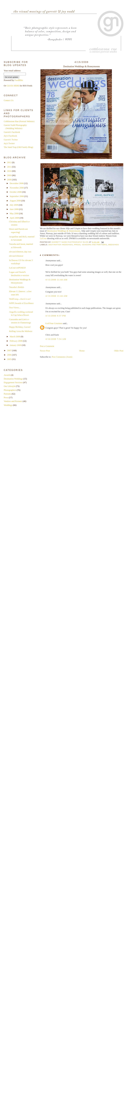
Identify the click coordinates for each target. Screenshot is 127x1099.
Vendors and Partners (94, 245)
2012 (9, 162)
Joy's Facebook (10, 136)
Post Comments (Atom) (62, 357)
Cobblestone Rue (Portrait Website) (19, 121)
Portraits (7, 394)
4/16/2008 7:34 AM (55, 339)
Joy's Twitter (9, 143)
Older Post (118, 351)
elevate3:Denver (16, 256)
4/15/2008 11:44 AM (56, 280)
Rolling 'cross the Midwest (20, 331)
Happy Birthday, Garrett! (20, 327)
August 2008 (15, 200)
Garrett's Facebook (12, 132)
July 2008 (14, 205)
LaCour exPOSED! (17, 268)
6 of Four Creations (53, 323)
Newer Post (45, 351)
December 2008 (17, 183)
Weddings (113, 245)
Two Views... (14, 307)
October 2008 (16, 192)
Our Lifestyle (9, 386)
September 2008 (17, 196)
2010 (9, 171)
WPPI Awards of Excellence (21, 303)
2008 (9, 179)
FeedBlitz (18, 80)
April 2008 (15, 218)
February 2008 (16, 341)
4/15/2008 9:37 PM (55, 316)
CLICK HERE (13, 86)
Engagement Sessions (13, 382)
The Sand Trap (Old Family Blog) (18, 147)
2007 (9, 350)
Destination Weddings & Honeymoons (63, 231)
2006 (9, 355)
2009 (9, 175)
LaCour (43, 238)
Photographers (10, 390)
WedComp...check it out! (20, 299)
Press (77, 245)
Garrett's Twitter (11, 140)
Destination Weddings (60, 245)
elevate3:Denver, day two (20, 252)
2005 (9, 359)
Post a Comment (47, 346)
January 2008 (16, 345)
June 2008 (14, 209)
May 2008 (14, 213)
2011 (9, 167)
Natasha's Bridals (16, 287)
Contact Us (8, 100)
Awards (7, 375)
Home (82, 351)
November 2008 (17, 188)
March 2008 (15, 336)
